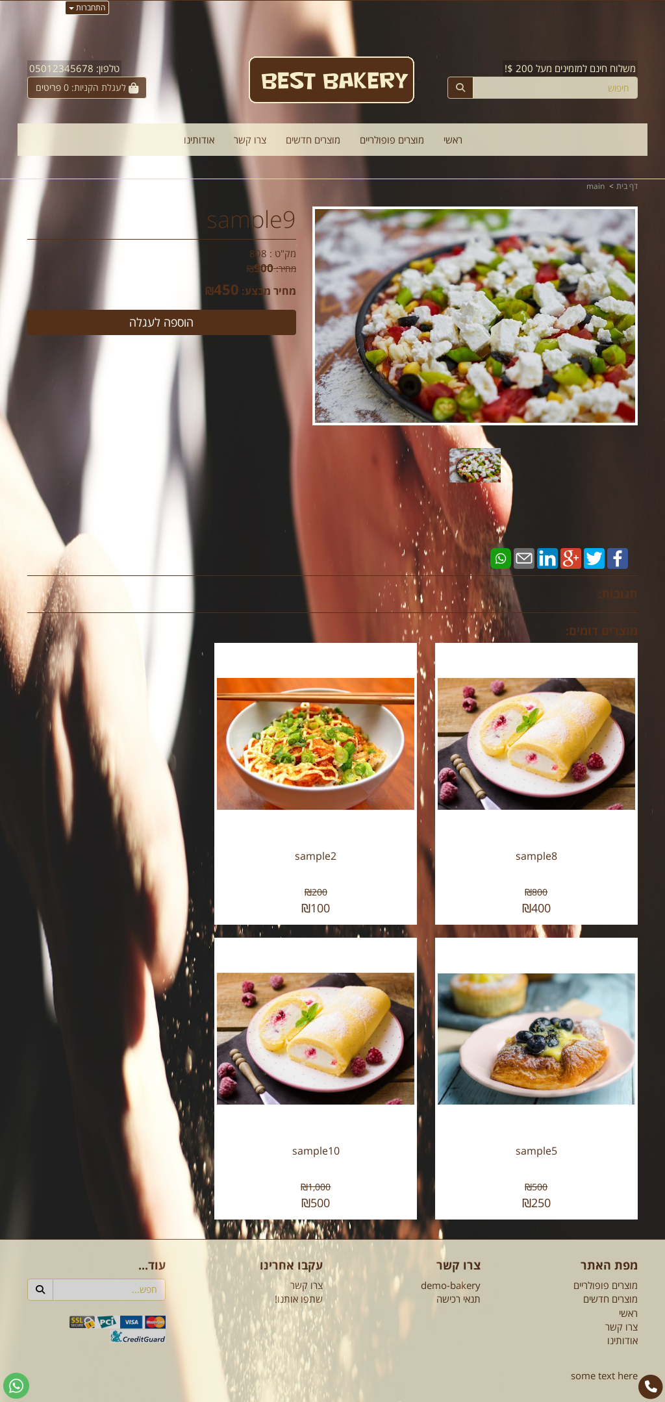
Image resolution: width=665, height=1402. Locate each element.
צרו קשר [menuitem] (250, 139)
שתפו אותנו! (299, 1274)
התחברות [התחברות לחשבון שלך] (87, 7)
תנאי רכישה (458, 1274)
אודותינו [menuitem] (199, 139)
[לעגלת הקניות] (87, 88)
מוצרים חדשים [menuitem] (313, 139)
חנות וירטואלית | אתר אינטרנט (251, 1389)
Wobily (374, 1389)
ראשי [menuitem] (453, 139)
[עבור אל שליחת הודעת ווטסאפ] (16, 1386)
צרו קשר (306, 1260)
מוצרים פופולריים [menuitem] (392, 139)
